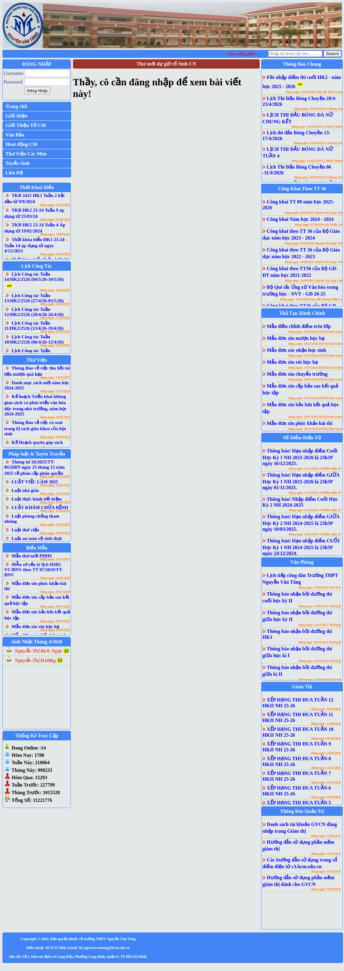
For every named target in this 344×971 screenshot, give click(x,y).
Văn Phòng (302, 562)
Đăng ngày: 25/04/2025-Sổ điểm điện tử (315, 510)
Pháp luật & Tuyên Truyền (36, 453)
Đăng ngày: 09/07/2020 (55, 591)
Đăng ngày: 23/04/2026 (55, 304)
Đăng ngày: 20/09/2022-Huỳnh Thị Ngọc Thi (313, 262)
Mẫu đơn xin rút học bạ (35, 626)
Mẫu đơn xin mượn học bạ (295, 338)
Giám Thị (302, 686)
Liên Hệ (14, 172)
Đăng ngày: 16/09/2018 (326, 871)
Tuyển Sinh (17, 163)
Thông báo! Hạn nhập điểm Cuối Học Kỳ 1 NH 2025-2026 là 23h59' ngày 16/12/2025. (299, 457)
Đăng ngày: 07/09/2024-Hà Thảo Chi (318, 224)
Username (14, 73)
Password (13, 81)
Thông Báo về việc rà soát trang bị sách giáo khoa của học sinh (35, 428)
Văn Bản (14, 134)
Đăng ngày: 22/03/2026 (326, 767)
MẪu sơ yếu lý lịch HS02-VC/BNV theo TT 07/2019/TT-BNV (33, 569)
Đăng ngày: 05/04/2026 (326, 738)
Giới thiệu (16, 115)
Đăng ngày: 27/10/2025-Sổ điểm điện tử (315, 492)
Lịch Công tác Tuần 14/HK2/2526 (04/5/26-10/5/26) (34, 277)
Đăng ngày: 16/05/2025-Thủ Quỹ (319, 606)
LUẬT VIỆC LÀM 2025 (35, 481)
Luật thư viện (25, 529)
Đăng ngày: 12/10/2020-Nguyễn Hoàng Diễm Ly (311, 299)
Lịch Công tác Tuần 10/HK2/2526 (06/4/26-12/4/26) (34, 339)
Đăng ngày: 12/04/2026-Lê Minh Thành (316, 160)
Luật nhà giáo (25, 490)
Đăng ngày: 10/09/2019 (326, 836)
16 (66, 650)
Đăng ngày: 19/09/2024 (55, 417)
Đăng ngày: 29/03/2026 (326, 753)
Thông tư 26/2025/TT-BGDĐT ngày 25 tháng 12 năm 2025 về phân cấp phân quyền (34, 467)
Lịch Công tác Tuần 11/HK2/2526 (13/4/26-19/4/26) (34, 326)
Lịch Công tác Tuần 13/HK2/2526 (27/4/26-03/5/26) (34, 298)
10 (59, 660)
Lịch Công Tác (36, 266)
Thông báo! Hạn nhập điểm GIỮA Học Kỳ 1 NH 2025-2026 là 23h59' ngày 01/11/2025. (300, 481)
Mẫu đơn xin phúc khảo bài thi (299, 423)
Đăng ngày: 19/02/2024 (55, 234)
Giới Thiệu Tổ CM (25, 125)
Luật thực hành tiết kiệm (37, 499)
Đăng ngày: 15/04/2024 (55, 219)
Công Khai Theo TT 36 (302, 188)
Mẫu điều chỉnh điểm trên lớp (299, 326)
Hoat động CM (21, 144)
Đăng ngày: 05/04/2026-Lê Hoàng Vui (318, 177)
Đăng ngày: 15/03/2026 (326, 782)
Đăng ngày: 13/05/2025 (55, 377)
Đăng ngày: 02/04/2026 (55, 345)
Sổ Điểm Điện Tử (302, 437)
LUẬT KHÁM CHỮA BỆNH (40, 507)
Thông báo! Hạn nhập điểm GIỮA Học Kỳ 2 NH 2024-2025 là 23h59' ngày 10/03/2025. (300, 523)
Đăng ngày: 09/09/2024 (55, 437)
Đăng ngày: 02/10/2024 (55, 204)
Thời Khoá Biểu (37, 187)
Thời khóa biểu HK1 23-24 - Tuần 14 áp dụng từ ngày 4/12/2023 (35, 245)
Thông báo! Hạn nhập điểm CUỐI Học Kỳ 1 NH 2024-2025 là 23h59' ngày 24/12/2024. (300, 547)
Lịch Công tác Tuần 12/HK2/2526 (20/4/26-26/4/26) (34, 312)
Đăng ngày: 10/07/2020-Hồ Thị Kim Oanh (315, 331)
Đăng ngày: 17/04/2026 (55, 317)
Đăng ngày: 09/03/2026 (326, 797)
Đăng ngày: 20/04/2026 (326, 709)
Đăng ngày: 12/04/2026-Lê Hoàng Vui (318, 143)
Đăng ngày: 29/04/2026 (55, 290)
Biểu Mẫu (36, 547)
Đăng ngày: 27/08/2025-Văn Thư (319, 587)
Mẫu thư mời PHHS (32, 555)
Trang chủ (16, 106)
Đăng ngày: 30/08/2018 (326, 889)
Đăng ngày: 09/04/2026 (55, 331)
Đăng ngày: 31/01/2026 (55, 476)
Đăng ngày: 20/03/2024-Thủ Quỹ (319, 679)
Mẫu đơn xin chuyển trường (297, 374)
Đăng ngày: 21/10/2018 (326, 853)
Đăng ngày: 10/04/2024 (55, 533)
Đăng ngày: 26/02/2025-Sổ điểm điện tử (315, 534)
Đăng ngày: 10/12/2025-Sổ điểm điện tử (315, 468)
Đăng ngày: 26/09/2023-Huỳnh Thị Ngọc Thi (313, 243)
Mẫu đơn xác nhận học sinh (296, 350)
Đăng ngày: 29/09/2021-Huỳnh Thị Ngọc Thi (313, 280)
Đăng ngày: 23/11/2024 (55, 391)
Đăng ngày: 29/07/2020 (55, 578)
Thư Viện (36, 360)
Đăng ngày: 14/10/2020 (55, 559)
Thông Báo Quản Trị (302, 811)
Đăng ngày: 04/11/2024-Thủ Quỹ (320, 661)
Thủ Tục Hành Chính (302, 313)
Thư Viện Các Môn (25, 153)
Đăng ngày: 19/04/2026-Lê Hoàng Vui (318, 108)
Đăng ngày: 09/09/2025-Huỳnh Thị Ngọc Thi (313, 212)
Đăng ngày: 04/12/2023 (55, 254)
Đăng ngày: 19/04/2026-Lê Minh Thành (316, 126)
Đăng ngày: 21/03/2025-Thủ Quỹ (319, 625)
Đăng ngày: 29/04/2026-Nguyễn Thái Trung (314, 92)
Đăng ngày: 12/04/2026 (326, 723)
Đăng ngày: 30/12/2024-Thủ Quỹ (319, 642)
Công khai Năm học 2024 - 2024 (300, 219)
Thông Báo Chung (302, 64)
